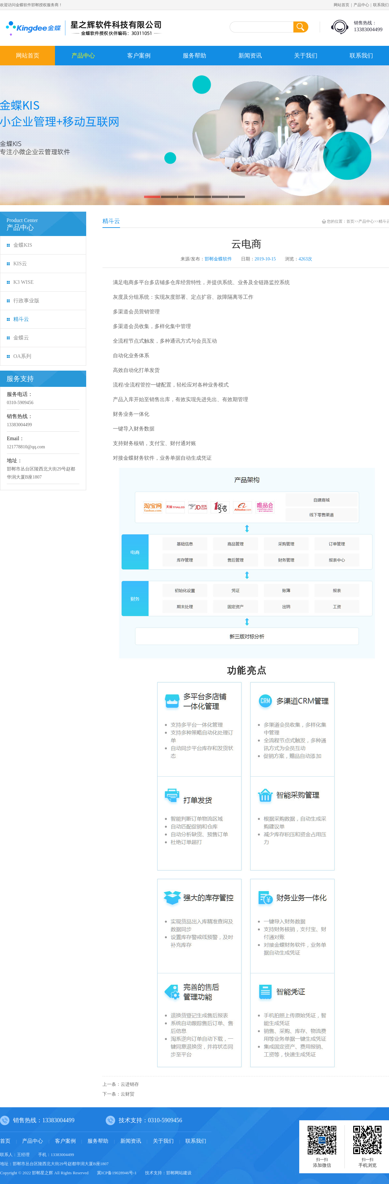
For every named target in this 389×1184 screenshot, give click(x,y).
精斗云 (21, 319)
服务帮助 (194, 55)
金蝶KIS (22, 245)
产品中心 (361, 5)
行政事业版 (26, 300)
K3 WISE (23, 282)
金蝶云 (21, 337)
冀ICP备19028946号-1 (117, 1172)
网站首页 (341, 5)
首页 (350, 221)
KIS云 (20, 263)
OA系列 (22, 356)
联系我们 (361, 55)
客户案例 (139, 55)
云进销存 (130, 1084)
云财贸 (127, 1094)
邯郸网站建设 (179, 1172)
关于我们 (305, 55)
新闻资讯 (250, 55)
